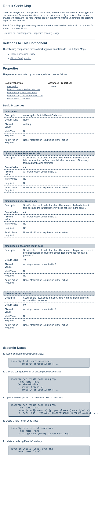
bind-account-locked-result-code (23, 89)
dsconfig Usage (52, 33)
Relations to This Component (17, 33)
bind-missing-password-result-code (24, 95)
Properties (38, 33)
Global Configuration (20, 58)
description (12, 86)
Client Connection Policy (22, 54)
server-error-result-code (19, 98)
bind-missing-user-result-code (22, 92)
